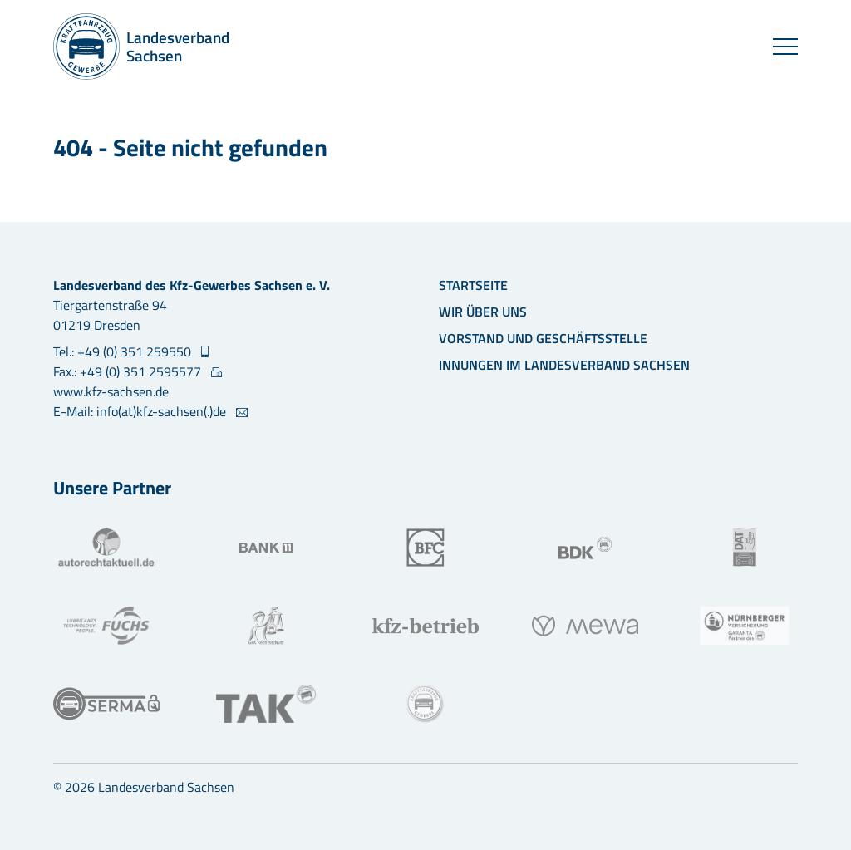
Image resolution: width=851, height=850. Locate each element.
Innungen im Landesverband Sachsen (564, 365)
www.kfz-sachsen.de (111, 391)
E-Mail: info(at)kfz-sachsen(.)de (141, 411)
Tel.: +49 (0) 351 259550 (123, 351)
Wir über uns (483, 312)
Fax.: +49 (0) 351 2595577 (128, 371)
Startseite (473, 285)
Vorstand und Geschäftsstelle (543, 338)
